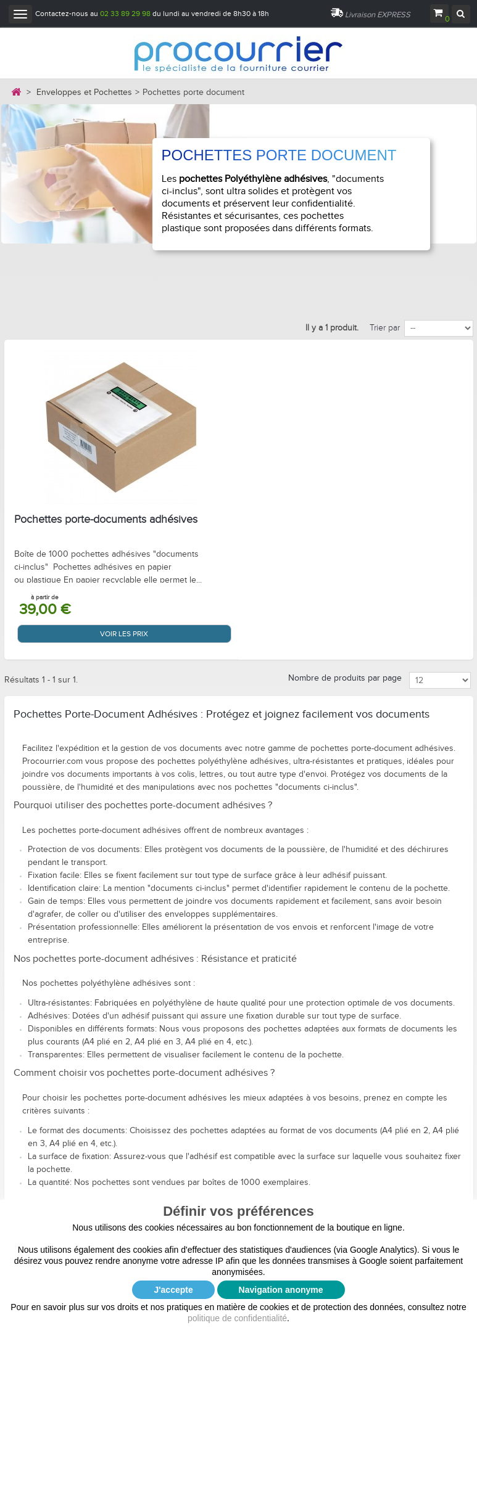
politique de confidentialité (237, 1318)
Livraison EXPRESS (377, 15)
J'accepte (173, 1290)
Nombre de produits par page (345, 678)
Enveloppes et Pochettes (84, 92)
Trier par (385, 328)
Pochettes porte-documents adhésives (105, 520)
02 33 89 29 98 (125, 13)
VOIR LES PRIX (124, 633)
